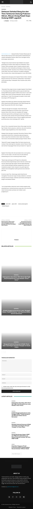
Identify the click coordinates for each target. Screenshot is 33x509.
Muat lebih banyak (16, 453)
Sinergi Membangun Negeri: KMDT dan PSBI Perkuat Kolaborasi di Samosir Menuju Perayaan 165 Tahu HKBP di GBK (21, 436)
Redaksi (7, 20)
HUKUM (13, 444)
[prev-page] (2, 352)
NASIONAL (8, 6)
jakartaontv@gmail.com (13, 486)
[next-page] (5, 352)
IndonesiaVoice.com (5, 54)
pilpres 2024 (14, 203)
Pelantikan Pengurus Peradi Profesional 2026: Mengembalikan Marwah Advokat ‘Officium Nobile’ (21, 447)
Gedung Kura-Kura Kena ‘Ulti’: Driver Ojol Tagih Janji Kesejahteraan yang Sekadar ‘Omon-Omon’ (16, 278)
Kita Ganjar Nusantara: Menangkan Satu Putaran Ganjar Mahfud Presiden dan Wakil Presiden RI (25, 223)
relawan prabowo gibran (23, 203)
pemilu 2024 (8, 203)
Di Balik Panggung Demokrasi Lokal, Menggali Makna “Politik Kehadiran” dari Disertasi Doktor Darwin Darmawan (16, 312)
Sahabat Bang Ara (5, 205)
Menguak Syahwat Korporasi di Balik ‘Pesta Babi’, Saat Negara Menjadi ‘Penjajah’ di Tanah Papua (16, 345)
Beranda (3, 6)
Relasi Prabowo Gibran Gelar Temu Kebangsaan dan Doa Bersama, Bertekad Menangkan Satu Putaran (8, 223)
